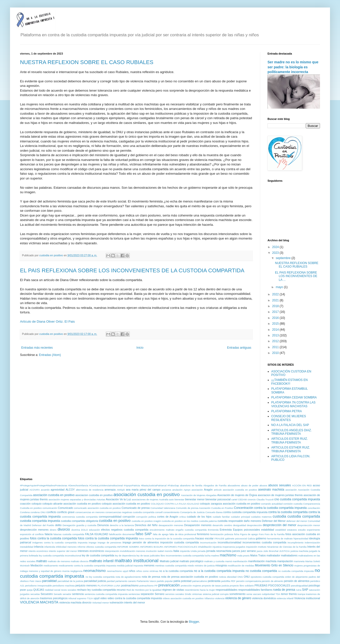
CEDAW (242, 499)
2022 (276, 294)
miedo (191, 565)
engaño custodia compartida (191, 529)
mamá (228, 561)
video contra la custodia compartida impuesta (135, 598)
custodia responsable (230, 520)
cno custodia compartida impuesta (297, 499)
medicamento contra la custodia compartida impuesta (87, 565)
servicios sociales (174, 594)
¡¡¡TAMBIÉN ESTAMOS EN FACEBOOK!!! (289, 381)
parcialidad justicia (95, 580)
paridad (111, 581)
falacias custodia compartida (69, 534)
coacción (25, 503)
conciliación (314, 508)
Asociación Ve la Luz (118, 499)
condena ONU (38, 512)
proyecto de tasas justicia (215, 585)
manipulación (285, 561)
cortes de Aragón (167, 516)
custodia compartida (304, 516)
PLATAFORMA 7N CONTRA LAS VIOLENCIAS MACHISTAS (293, 404)
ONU (247, 576)
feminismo (203, 534)
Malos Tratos (258, 555)
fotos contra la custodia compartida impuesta (108, 538)
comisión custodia (292, 503)
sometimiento (238, 593)
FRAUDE (219, 538)
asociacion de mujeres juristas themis (280, 495)
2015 (276, 323)
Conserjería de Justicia (192, 512)
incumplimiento (296, 542)
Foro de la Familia (274, 534)
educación (94, 529)
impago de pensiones (109, 542)
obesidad (231, 576)
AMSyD (121, 489)
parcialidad (49, 581)
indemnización (312, 542)
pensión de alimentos (297, 580)
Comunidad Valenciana (162, 508)
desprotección (254, 525)
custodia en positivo (115, 521)
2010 (276, 353)
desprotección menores (34, 529)
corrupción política (146, 516)
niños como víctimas (147, 571)
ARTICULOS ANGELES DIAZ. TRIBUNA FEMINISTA (291, 432)
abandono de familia (191, 485)
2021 (276, 300)
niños (132, 570)
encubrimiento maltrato (162, 529)
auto (171, 499)
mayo (280, 287)
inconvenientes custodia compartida (264, 542)
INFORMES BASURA (152, 546)
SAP (305, 589)
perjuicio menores (85, 585)
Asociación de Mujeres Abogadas (198, 495)
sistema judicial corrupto (216, 594)
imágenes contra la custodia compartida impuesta (60, 542)
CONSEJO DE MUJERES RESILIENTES (288, 417)
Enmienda (213, 529)
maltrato (41, 561)
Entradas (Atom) (50, 355)
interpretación (112, 551)
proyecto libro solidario (242, 585)
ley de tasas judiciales (148, 555)
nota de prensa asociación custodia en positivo (189, 576)
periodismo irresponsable (38, 585)
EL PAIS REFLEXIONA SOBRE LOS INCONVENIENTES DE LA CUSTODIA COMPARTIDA (132, 270)
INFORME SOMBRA (128, 546)
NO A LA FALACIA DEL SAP (290, 425)
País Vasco (36, 581)
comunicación (49, 508)
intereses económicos (91, 550)
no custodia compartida (261, 571)
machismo (228, 555)
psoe (23, 589)
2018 (276, 306)
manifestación (239, 561)
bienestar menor (194, 499)
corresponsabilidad (110, 516)
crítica (182, 516)
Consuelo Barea (213, 512)
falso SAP (144, 534)
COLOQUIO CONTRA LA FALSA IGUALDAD (175, 503)
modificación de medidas (241, 565)
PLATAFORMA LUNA (109, 585)
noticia (222, 576)
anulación (177, 489)
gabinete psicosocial (236, 538)
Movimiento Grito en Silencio (274, 565)
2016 (276, 318)
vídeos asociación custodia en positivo (183, 598)
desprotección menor (308, 525)
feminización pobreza (221, 534)
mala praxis (243, 555)
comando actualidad (271, 503)
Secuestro (47, 593)
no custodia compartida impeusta (296, 571)
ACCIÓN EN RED (302, 485)
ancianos (166, 489)
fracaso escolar (204, 538)
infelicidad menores (66, 546)
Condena (25, 512)
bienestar (179, 499)
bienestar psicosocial (218, 499)
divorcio (64, 529)
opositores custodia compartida (267, 576)
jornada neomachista (219, 550)
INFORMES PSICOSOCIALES (180, 546)
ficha (236, 534)
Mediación (36, 565)
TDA (278, 594)
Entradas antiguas (239, 347)
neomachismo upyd (117, 571)
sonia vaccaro (253, 594)
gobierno (261, 538)
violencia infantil (285, 598)
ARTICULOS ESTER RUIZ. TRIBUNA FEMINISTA (289, 440)
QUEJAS (38, 589)
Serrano (159, 593)
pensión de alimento (272, 581)
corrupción (128, 516)
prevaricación (169, 585)
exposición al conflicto (32, 534)
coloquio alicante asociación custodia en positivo (71, 503)
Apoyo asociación (193, 489)
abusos (263, 485)
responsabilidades (227, 589)
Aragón (208, 489)
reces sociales (68, 589)
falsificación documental (122, 534)
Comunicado (65, 507)
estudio (302, 529)
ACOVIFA (35, 489)
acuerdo (45, 489)
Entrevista (226, 529)
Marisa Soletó (312, 561)
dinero (53, 529)
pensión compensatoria (248, 581)
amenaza (110, 489)
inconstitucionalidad (229, 542)
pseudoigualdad (299, 585)
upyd (96, 598)
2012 (276, 341)
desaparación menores (170, 525)
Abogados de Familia (214, 485)
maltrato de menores (59, 561)
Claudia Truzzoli (265, 499)
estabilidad (267, 529)
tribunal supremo (77, 598)
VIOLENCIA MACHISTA (39, 602)
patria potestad (183, 580)
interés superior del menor (63, 551)
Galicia (251, 538)
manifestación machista (262, 561)
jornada (202, 551)
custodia (279, 516)
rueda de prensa (284, 589)
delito (58, 525)
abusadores (234, 485)
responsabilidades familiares (255, 589)
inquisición (251, 546)
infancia (38, 546)
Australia (163, 499)
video (103, 598)
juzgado (313, 551)
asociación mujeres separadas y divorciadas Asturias (76, 499)
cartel (234, 499)
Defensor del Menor (274, 520)
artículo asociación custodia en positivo (235, 489)
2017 (276, 312)
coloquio (37, 503)
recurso (121, 589)
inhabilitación (205, 546)
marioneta (299, 561)
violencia (219, 598)
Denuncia (103, 525)
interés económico (38, 551)
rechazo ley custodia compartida (96, 589)
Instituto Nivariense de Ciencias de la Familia (282, 546)
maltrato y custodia (214, 561)
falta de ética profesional (183, 534)
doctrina (76, 529)
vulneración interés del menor (127, 602)
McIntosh (25, 565)
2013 (276, 335)
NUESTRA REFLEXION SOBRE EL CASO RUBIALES (86, 62)
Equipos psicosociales (246, 529)
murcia (66, 571)
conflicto (51, 512)
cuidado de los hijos (199, 516)
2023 (276, 253)
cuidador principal (240, 516)
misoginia (221, 565)
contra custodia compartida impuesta (245, 512)
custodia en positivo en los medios (180, 521)
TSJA (90, 598)
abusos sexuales (279, 485)
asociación (291, 489)
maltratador (273, 555)
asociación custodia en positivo (53, 495)
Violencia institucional (307, 598)
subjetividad (268, 594)
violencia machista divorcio (75, 602)
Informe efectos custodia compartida (97, 546)
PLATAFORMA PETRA (286, 411)
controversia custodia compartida (80, 516)
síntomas (197, 594)
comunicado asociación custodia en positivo (97, 508)
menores (149, 565)
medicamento (51, 565)
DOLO (84, 529)
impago (92, 542)
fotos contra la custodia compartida (53, 538)
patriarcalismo (199, 581)
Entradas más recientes (37, 347)
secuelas (35, 594)
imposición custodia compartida (179, 542)
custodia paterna (208, 521)
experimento (313, 529)
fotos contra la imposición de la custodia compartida (166, 538)
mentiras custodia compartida (171, 565)
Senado (58, 594)
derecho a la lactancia (122, 525)
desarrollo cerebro (222, 525)
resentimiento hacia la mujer (200, 589)
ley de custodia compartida (98, 555)
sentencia (78, 593)
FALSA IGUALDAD (96, 534)
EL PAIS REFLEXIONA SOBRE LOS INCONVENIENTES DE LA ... (296, 276)
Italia (176, 550)
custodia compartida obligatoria (79, 520)
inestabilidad (26, 546)
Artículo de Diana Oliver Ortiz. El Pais (47, 321)
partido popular (165, 581)
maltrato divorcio (79, 561)
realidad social (52, 589)
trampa (301, 594)
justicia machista (299, 551)
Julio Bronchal (270, 551)
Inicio (140, 347)
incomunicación (208, 542)
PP (156, 585)
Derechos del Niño (146, 525)
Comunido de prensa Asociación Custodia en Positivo (204, 508)
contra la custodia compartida (288, 512)
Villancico (209, 598)
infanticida (49, 546)
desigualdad (239, 525)
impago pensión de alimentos (140, 542)
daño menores (252, 520)
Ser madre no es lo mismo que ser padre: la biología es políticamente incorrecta (293, 67)
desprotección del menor (279, 525)
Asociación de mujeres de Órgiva (237, 495)
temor (284, 593)
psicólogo (314, 585)
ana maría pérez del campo (143, 489)
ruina (298, 589)
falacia (48, 534)
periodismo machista (63, 585)
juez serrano (248, 550)
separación (147, 593)
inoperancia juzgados (233, 546)
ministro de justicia (205, 565)
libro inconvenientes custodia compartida (182, 555)
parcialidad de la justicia (70, 581)
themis (293, 593)
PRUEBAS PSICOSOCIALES (272, 585)
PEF (233, 581)
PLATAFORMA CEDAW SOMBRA (294, 397)
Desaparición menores (198, 525)
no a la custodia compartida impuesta (219, 571)
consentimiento (171, 512)
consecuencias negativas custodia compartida (129, 512)
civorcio (252, 499)
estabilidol (280, 529)
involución (151, 551)
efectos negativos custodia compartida (124, 529)
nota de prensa (151, 576)
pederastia (214, 580)
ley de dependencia (125, 555)
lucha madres (212, 555)
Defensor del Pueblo (43, 525)
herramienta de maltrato (280, 538)
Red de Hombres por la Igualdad (144, 589)
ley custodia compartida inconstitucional (60, 555)
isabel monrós (165, 551)
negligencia (76, 571)
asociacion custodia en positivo (94, 495)
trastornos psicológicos (54, 598)
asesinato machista (271, 489)
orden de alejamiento (296, 576)
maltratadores (289, 555)
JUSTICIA (284, 551)
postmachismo (130, 585)
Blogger (194, 621)
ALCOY (70, 489)
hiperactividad (301, 538)
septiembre (284, 258)
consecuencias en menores (89, 512)
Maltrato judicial (169, 561)
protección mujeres (191, 585)
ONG (240, 576)
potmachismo (147, 585)
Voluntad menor (100, 602)
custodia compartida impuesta (40, 521)
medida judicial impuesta (130, 565)
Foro (261, 534)
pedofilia (225, 581)
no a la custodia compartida (176, 570)
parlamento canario (125, 581)
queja (29, 589)
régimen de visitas (173, 589)
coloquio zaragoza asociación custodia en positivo (230, 503)
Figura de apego (249, 534)
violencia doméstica (264, 598)
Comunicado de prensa (136, 507)
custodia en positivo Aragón (146, 521)
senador (67, 594)
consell (158, 512)
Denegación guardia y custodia (79, 525)
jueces (236, 550)
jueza (259, 551)
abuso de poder (249, 485)
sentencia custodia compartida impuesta (106, 594)
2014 (276, 329)
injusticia (217, 546)
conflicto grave (65, 512)
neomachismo (94, 571)
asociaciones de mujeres (145, 499)
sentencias (134, 594)
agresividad (57, 489)
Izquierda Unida (188, 551)
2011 (276, 347)
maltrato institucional (136, 560)
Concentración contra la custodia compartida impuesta (270, 508)
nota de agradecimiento (128, 576)
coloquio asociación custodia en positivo (126, 503)
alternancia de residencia (90, 489)
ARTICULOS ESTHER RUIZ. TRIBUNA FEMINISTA (290, 449)
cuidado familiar (221, 516)
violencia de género (238, 598)
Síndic (188, 594)
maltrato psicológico (192, 561)
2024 (276, 247)
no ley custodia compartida (100, 576)
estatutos (292, 529)
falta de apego (161, 534)
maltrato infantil (101, 561)
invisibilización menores (132, 551)
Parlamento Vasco (146, 581)
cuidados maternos (261, 516)
